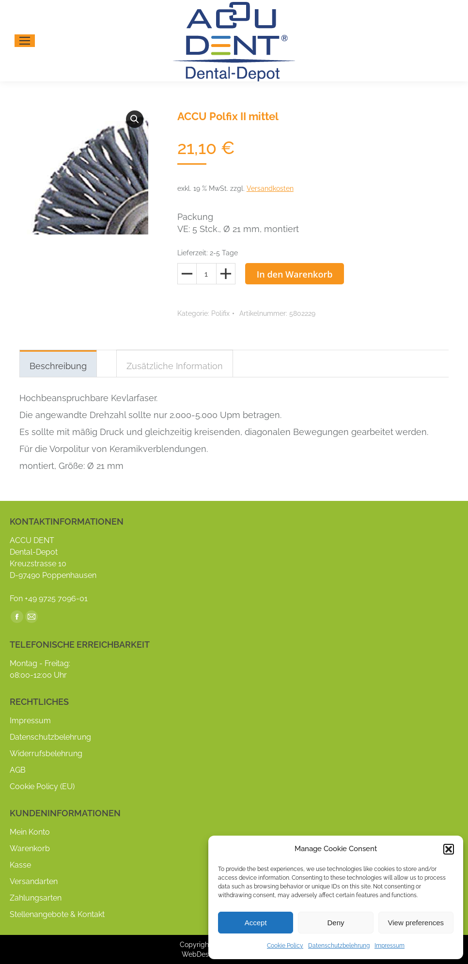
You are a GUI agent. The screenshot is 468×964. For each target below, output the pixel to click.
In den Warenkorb (295, 274)
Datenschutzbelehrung (339, 945)
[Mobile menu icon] (25, 40)
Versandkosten (270, 188)
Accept (256, 922)
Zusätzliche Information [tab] (174, 366)
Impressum (389, 945)
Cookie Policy (285, 945)
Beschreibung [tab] (58, 366)
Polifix (220, 313)
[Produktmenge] (206, 273)
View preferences (416, 922)
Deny (335, 922)
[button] (448, 849)
